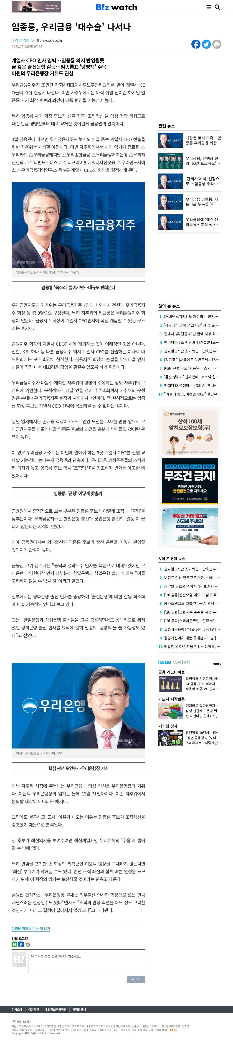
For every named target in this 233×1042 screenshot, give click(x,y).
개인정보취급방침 (56, 1009)
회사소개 (17, 1009)
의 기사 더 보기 (31, 928)
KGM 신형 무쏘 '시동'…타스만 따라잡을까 (196, 368)
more (217, 663)
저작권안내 (79, 1009)
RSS (174, 1030)
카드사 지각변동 (171, 699)
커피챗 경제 (168, 726)
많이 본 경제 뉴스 (171, 558)
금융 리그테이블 (171, 672)
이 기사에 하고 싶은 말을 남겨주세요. (86, 963)
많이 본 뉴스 (169, 306)
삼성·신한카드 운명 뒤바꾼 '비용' (209, 710)
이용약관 (33, 1009)
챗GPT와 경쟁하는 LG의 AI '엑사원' (191, 385)
